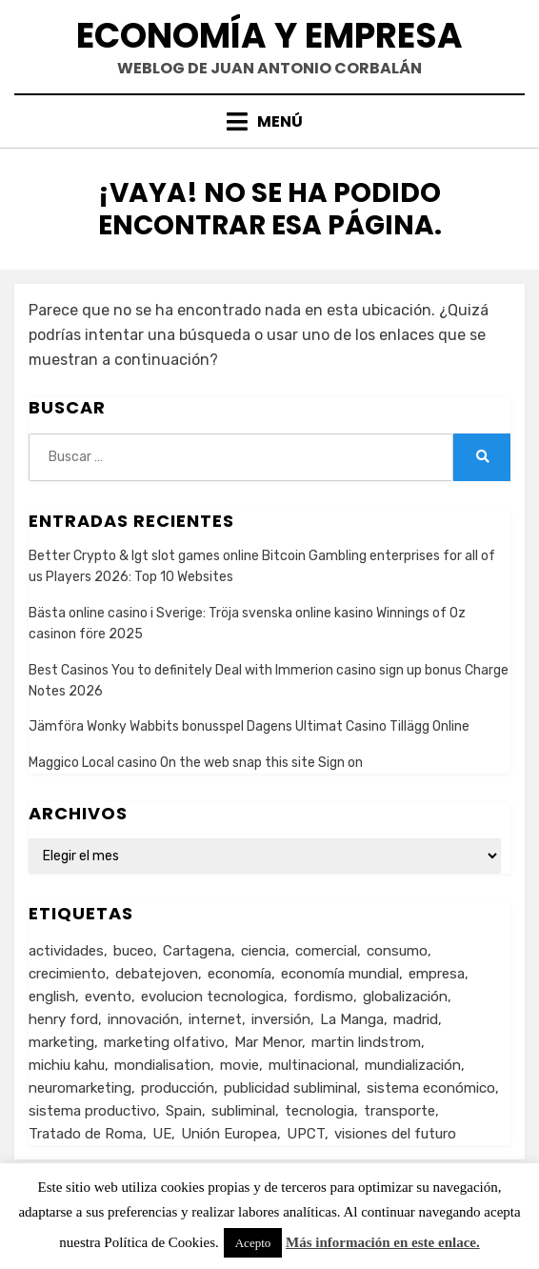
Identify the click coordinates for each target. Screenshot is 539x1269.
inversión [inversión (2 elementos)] (280, 1019)
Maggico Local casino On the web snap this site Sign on (196, 763)
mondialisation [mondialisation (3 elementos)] (162, 1065)
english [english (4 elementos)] (52, 996)
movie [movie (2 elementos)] (239, 1065)
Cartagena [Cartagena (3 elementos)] (197, 950)
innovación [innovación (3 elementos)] (143, 1019)
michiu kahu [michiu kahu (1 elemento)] (67, 1065)
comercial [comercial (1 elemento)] (326, 950)
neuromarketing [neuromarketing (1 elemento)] (80, 1088)
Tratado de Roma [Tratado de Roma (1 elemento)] (86, 1133)
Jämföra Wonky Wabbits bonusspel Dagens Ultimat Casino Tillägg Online (249, 726)
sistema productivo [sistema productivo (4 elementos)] (92, 1110)
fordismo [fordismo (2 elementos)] (323, 996)
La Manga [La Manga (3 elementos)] (352, 1019)
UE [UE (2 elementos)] (161, 1133)
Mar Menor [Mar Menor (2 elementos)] (268, 1042)
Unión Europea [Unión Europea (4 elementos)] (229, 1133)
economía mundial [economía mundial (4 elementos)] (340, 973)
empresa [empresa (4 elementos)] (437, 973)
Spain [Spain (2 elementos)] (184, 1110)
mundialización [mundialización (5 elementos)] (413, 1065)
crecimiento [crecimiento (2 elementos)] (67, 973)
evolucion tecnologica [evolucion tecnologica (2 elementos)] (212, 996)
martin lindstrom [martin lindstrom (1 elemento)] (366, 1042)
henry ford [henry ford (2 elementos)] (63, 1019)
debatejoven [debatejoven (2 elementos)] (156, 973)
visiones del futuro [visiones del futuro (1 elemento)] (395, 1133)
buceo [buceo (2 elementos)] (133, 950)
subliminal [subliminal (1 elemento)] (243, 1110)
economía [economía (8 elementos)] (239, 973)
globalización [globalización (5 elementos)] (405, 996)
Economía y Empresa (269, 35)
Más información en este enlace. (383, 1242)
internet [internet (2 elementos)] (215, 1019)
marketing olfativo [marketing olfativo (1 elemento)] (164, 1042)
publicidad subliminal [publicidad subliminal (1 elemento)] (290, 1088)
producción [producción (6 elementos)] (177, 1088)
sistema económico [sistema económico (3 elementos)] (431, 1088)
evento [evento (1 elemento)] (108, 996)
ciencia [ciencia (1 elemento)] (263, 950)
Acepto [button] (253, 1243)
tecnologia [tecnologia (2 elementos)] (319, 1110)
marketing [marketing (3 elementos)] (61, 1042)
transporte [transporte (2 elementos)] (399, 1110)
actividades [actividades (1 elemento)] (66, 950)
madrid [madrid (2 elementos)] (415, 1019)
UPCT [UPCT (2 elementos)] (306, 1133)
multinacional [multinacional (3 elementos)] (312, 1065)
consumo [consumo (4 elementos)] (397, 950)
